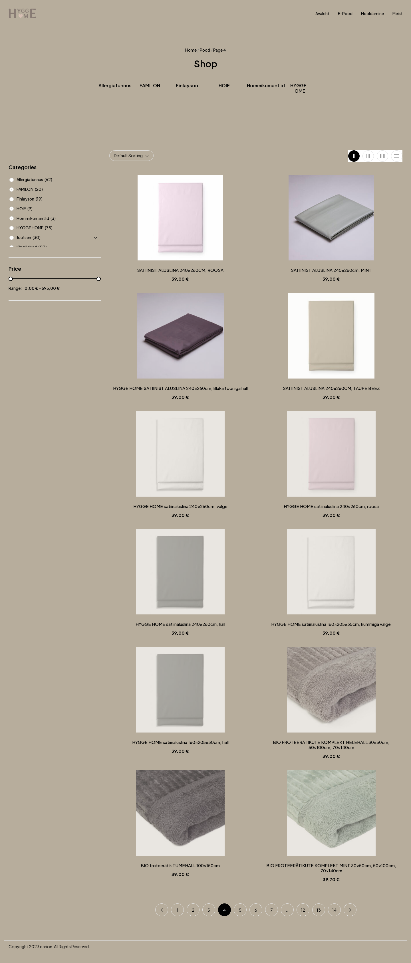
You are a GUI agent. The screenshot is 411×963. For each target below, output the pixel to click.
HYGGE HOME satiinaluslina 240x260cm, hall (180, 624)
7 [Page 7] (271, 910)
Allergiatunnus (115, 85)
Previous (161, 909)
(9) (30, 208)
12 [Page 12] (303, 910)
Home (191, 49)
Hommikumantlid (266, 85)
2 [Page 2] (193, 910)
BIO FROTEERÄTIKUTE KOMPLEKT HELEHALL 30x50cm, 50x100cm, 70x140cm (331, 745)
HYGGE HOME (298, 88)
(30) (37, 237)
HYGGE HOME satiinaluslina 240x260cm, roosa (331, 506)
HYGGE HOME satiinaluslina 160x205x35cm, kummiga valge (331, 624)
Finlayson (187, 85)
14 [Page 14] (334, 910)
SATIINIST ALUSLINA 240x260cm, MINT (331, 270)
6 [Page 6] (256, 910)
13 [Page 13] (319, 910)
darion (46, 946)
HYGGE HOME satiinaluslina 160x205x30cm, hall (180, 742)
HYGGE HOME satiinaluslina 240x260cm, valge (180, 506)
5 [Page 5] (240, 910)
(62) (48, 179)
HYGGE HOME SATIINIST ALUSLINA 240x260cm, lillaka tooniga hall (180, 388)
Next (350, 909)
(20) (39, 189)
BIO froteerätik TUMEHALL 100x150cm (180, 865)
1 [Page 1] (177, 910)
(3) (53, 218)
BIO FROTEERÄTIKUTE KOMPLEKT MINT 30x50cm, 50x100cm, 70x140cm (331, 868)
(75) (49, 227)
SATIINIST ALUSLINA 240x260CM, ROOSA (180, 270)
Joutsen (24, 237)
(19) (39, 198)
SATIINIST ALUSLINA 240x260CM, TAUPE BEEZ (331, 388)
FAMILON (150, 85)
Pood (205, 49)
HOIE (224, 85)
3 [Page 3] (208, 910)
